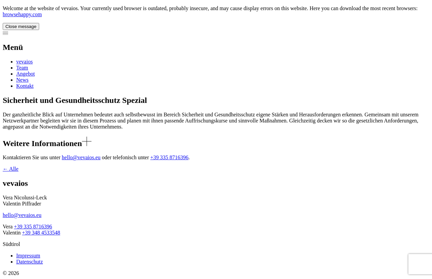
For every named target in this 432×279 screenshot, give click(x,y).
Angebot (25, 74)
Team (22, 68)
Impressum (28, 255)
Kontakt (25, 86)
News (22, 80)
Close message (20, 26)
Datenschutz (29, 261)
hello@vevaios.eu (81, 157)
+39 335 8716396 (169, 157)
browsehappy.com (22, 14)
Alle (11, 169)
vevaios (24, 61)
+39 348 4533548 (41, 232)
